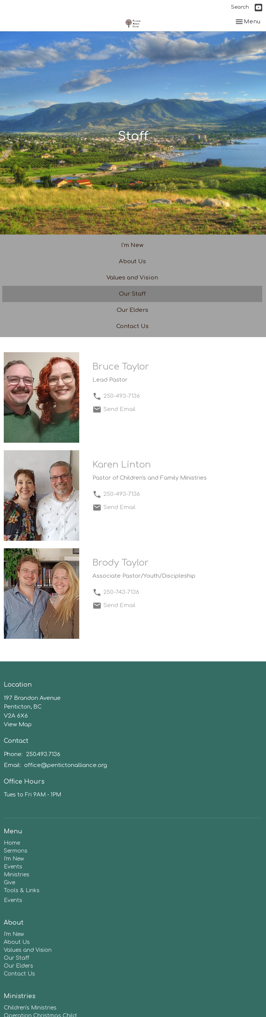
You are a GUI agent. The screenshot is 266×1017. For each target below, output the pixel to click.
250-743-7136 (121, 592)
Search (240, 7)
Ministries (16, 874)
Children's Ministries (30, 1008)
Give (9, 882)
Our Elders (132, 310)
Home (12, 843)
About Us (132, 261)
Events (13, 867)
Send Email (119, 409)
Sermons (16, 851)
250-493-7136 (121, 396)
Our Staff (132, 294)
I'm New (132, 245)
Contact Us (132, 326)
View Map (18, 724)
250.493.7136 (43, 754)
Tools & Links (22, 890)
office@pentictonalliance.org (65, 765)
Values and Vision (132, 278)
